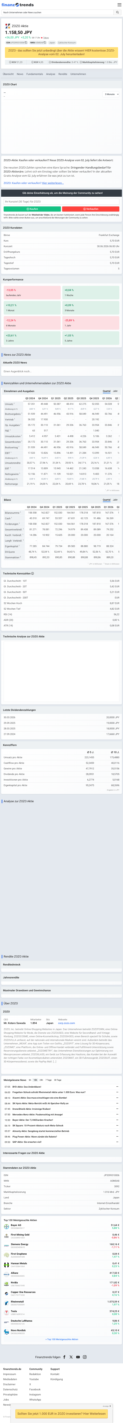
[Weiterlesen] (117, 1087)
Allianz (14, 1273)
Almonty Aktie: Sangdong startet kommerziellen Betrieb (40, 1131)
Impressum (9, 1374)
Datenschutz (10, 1389)
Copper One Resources (23, 1292)
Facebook (35, 1389)
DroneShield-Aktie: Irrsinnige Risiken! (31, 1109)
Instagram (35, 1395)
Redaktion (35, 1374)
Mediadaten (10, 1379)
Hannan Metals (19, 1263)
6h (30, 1080)
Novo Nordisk (18, 1330)
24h (41, 1080)
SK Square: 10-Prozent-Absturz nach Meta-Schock (37, 1125)
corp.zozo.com (66, 1023)
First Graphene (19, 1254)
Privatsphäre (10, 1395)
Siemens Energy (19, 1244)
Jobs (6, 1400)
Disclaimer (9, 1384)
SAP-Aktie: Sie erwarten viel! (26, 1142)
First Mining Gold (20, 1235)
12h (35, 1080)
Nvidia (14, 1282)
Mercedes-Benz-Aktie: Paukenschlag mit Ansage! (37, 1114)
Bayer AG (16, 1225)
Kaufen (34, 209)
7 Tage (48, 1080)
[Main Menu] (119, 5)
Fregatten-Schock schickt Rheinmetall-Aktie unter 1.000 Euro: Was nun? (49, 1092)
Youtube (34, 1379)
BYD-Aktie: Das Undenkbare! (26, 1087)
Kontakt (54, 1374)
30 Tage (57, 1080)
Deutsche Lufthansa (21, 1321)
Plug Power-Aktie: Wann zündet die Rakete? (34, 1136)
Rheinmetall (17, 1302)
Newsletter (9, 1405)
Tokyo (46, 38)
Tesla (14, 1311)
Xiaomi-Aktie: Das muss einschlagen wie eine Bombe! (39, 1098)
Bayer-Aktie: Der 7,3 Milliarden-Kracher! (32, 1120)
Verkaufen (92, 209)
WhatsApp (35, 1400)
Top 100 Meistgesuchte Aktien (62, 1339)
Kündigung (56, 1379)
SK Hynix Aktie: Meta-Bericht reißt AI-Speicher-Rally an (40, 1103)
